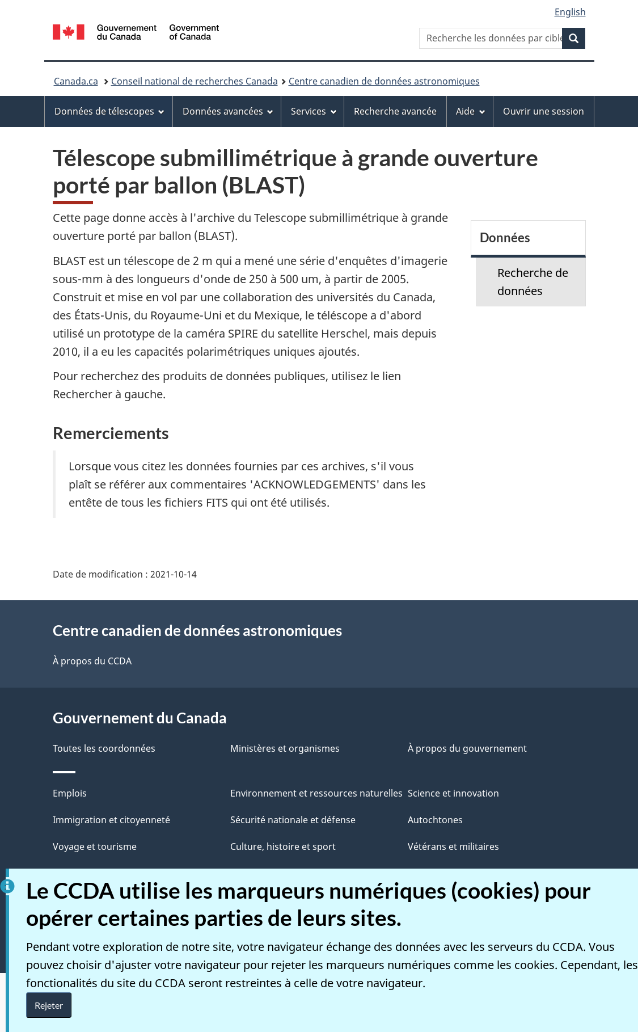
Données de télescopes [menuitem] (109, 111)
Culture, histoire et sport (283, 846)
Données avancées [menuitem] (228, 111)
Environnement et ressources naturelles (316, 793)
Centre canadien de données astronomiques (384, 81)
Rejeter (49, 1005)
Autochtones (435, 820)
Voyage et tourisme (95, 846)
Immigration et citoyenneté (111, 820)
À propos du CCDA (92, 661)
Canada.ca (76, 81)
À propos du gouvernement (467, 748)
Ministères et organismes (285, 748)
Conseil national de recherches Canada (194, 81)
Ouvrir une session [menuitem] (543, 111)
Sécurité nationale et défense (293, 820)
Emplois (70, 793)
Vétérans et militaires (453, 846)
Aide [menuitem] (470, 111)
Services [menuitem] (314, 111)
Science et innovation (453, 793)
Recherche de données (532, 281)
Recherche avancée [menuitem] (395, 111)
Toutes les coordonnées (104, 748)
